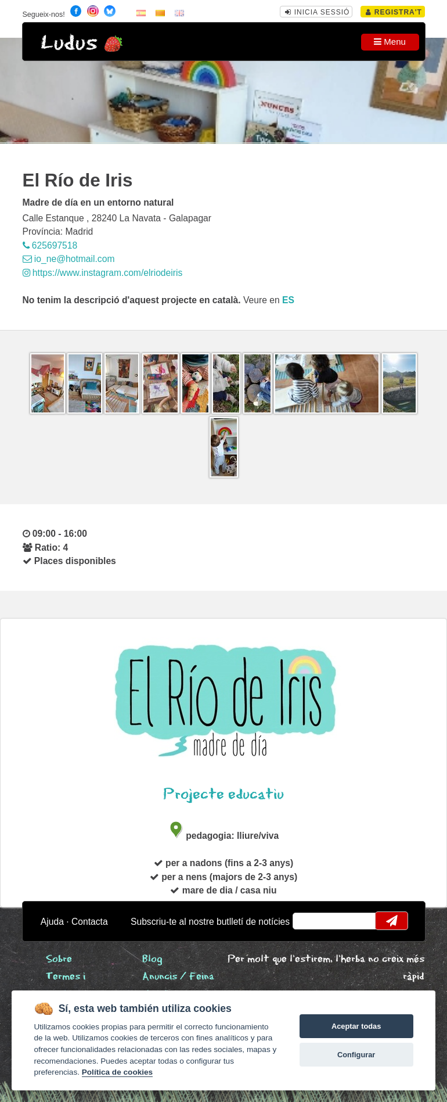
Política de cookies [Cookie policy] (117, 1072)
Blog (152, 959)
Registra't (394, 12)
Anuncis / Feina (178, 976)
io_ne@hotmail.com (69, 259)
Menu (390, 41)
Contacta (89, 922)
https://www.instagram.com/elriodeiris (103, 273)
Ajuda (52, 922)
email (308, 920)
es (288, 300)
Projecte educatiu (223, 794)
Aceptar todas (356, 1026)
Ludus (69, 43)
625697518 (50, 245)
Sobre (59, 959)
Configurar (356, 1054)
